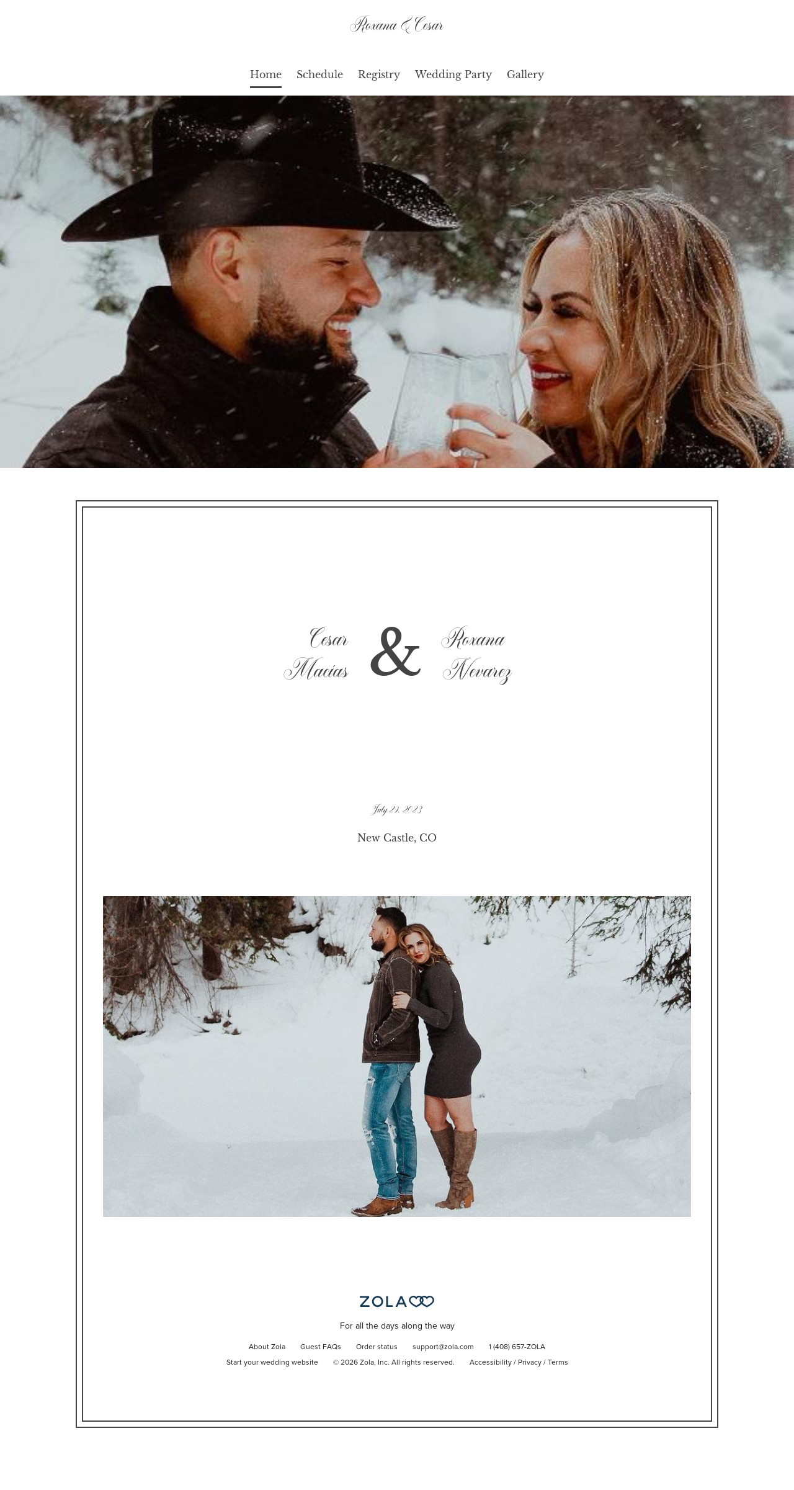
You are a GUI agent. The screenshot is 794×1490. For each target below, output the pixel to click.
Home (266, 74)
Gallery (525, 74)
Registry (379, 74)
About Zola (267, 1347)
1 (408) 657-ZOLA (517, 1347)
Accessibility (491, 1363)
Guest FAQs (320, 1347)
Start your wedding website (272, 1363)
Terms (558, 1363)
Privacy (530, 1363)
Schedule (320, 74)
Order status (377, 1347)
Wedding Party (453, 74)
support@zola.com (443, 1347)
